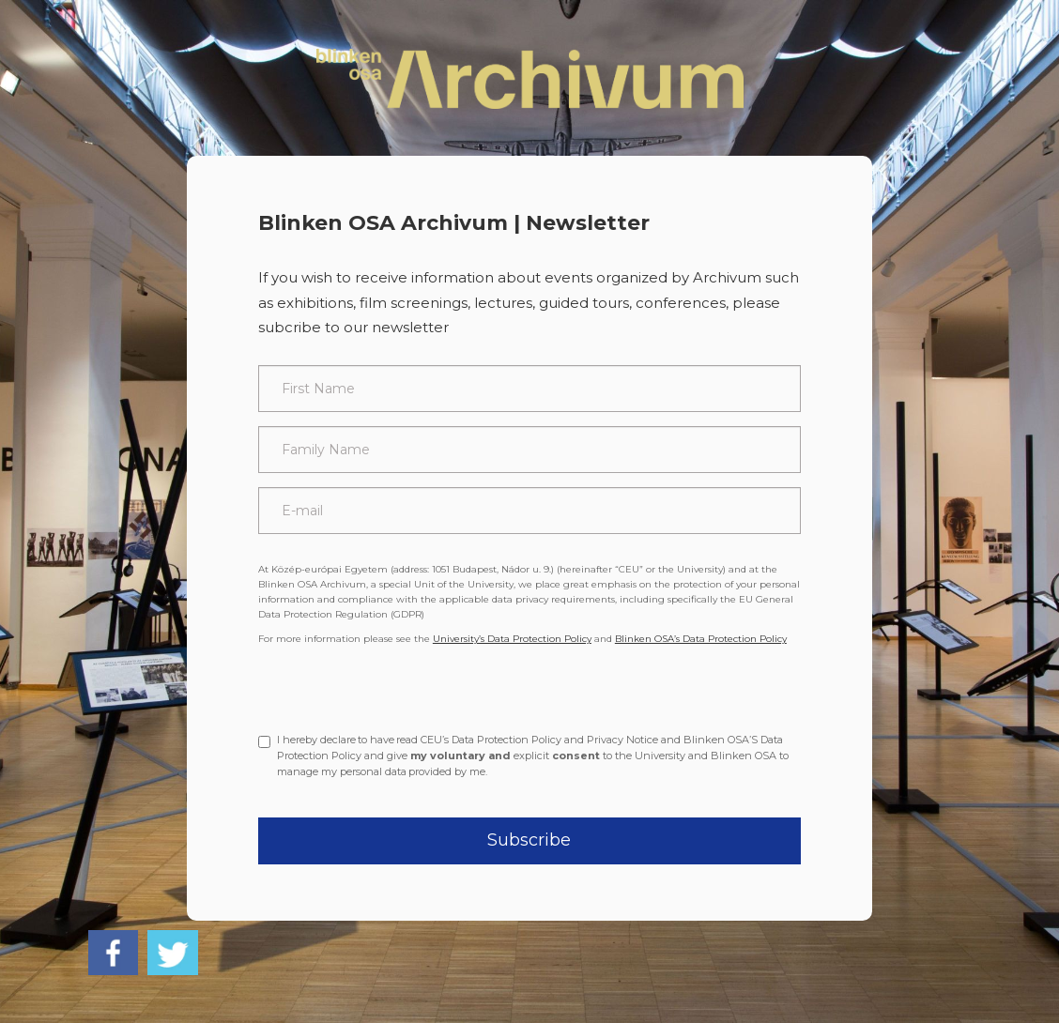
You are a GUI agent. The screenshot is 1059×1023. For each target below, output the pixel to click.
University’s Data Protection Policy (512, 639)
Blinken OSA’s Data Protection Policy (701, 639)
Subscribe (529, 840)
